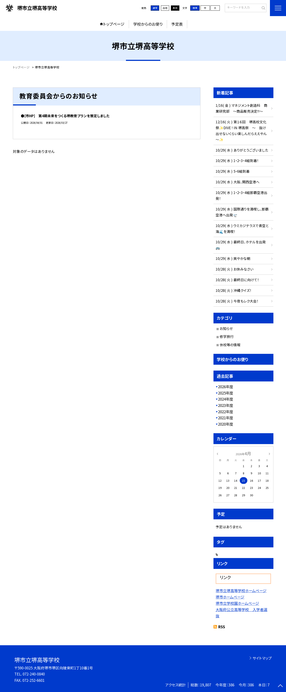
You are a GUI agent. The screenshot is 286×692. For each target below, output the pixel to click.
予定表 (177, 24)
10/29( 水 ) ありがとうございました (242, 150)
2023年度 (225, 405)
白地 (165, 8)
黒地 (175, 8)
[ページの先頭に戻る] (280, 686)
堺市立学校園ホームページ (237, 603)
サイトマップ (262, 658)
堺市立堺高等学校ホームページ (241, 590)
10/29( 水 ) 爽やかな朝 (233, 258)
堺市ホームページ (230, 597)
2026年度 (225, 386)
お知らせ (226, 328)
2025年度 (225, 393)
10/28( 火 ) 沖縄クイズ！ (233, 290)
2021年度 (225, 417)
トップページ (113, 24)
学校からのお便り (148, 24)
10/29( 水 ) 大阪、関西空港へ (238, 181)
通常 (155, 8)
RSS (221, 626)
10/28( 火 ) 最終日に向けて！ (237, 279)
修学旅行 (227, 336)
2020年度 (225, 424)
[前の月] (217, 453)
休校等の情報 (230, 344)
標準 (195, 8)
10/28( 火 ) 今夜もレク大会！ (237, 301)
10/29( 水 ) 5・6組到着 (233, 171)
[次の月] (269, 453)
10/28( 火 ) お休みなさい (234, 269)
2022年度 (225, 411)
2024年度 (225, 399)
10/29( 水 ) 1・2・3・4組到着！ (237, 160)
